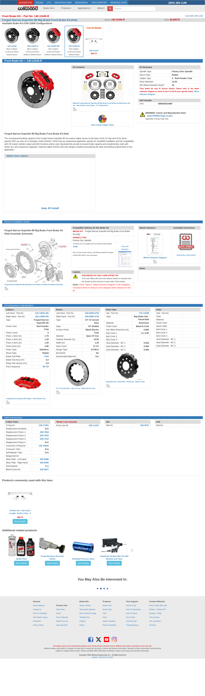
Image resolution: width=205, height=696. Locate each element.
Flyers (58, 649)
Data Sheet (60, 645)
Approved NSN (62, 660)
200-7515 (44, 435)
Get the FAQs (131, 641)
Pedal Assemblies (109, 660)
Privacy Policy (38, 660)
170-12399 (144, 313)
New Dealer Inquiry (40, 653)
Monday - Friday (155, 649)
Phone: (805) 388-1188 (158, 641)
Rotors (81, 660)
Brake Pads (107, 645)
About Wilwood (38, 641)
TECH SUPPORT (99, 2)
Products (66, 8)
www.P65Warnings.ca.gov (160, 116)
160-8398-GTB (92, 316)
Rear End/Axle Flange (87, 649)
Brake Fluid (21, 559)
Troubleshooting (132, 660)
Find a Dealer (154, 653)
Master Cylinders (109, 656)
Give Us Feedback (40, 649)
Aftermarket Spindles (87, 645)
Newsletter (37, 656)
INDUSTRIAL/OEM (63, 2)
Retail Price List (62, 656)
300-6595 (44, 462)
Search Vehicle (85, 641)
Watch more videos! (17, 156)
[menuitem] (48, 9)
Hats (104, 649)
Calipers (82, 656)
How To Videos (131, 649)
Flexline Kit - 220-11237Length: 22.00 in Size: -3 (20, 512)
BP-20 (46, 366)
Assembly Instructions (186, 255)
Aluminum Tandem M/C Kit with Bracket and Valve (114, 557)
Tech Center (130, 653)
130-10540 (44, 446)
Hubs (105, 653)
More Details (20, 521)
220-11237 (94, 425)
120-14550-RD (42, 316)
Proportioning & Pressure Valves (52, 557)
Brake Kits (49, 8)
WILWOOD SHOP (118, 2)
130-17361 (44, 425)
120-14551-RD (42, 313)
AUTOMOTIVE (25, 2)
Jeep (75, 246)
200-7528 (44, 432)
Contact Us (37, 645)
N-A (47, 429)
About (100, 8)
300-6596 (44, 459)
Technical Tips (131, 656)
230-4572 (144, 425)
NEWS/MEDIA (81, 2)
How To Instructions (133, 645)
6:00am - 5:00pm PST (157, 645)
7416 (46, 356)
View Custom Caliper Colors (102, 125)
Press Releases (62, 653)
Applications (84, 8)
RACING (39, 2)
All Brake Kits (84, 653)
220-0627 (44, 469)
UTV (49, 2)
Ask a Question (155, 656)
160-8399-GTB (92, 313)
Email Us (152, 660)
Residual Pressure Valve (83, 559)
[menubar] (73, 9)
